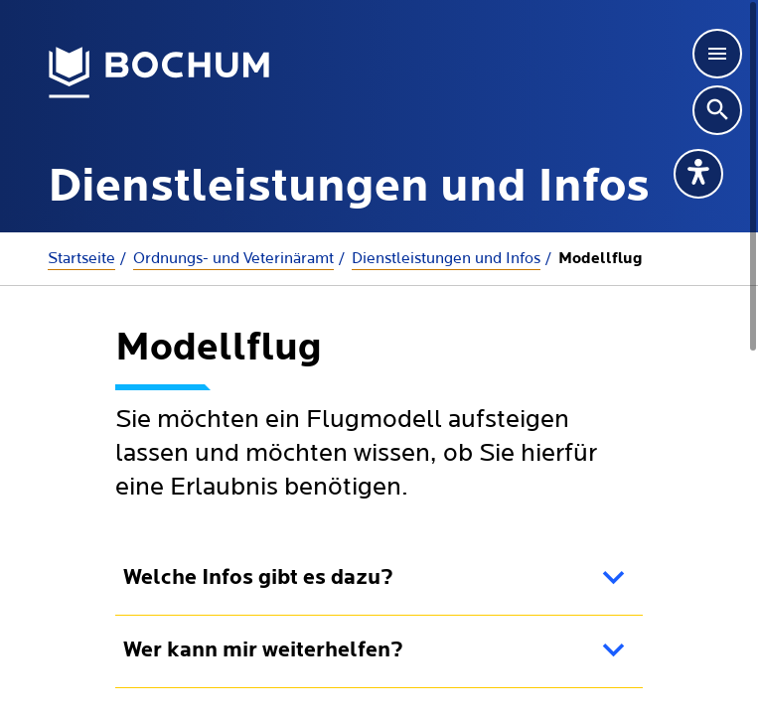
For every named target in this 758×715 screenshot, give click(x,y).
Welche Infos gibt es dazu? (258, 578)
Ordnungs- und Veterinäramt (233, 258)
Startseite (81, 258)
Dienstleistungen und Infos (446, 258)
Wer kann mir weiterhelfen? (263, 651)
